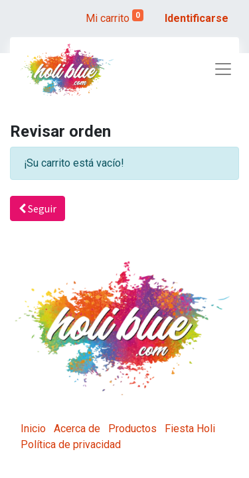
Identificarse (196, 18)
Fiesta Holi (190, 428)
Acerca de (77, 428)
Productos (132, 428)
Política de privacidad (71, 444)
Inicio (33, 428)
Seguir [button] (37, 208)
